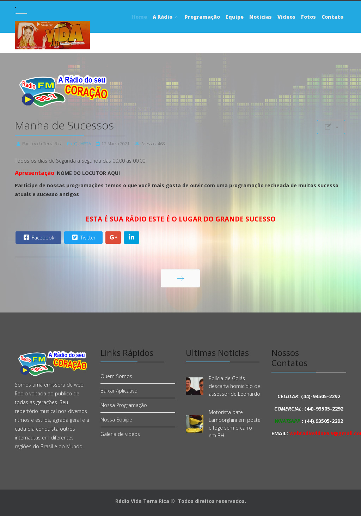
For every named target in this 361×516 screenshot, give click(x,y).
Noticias (260, 16)
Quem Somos (116, 376)
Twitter (83, 237)
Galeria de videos (120, 434)
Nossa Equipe (116, 419)
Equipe (235, 16)
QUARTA (82, 144)
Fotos (308, 16)
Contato (332, 16)
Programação (202, 16)
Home (139, 16)
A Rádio (162, 16)
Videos (286, 16)
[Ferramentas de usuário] (331, 127)
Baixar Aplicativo (118, 390)
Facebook (38, 237)
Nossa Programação (123, 405)
